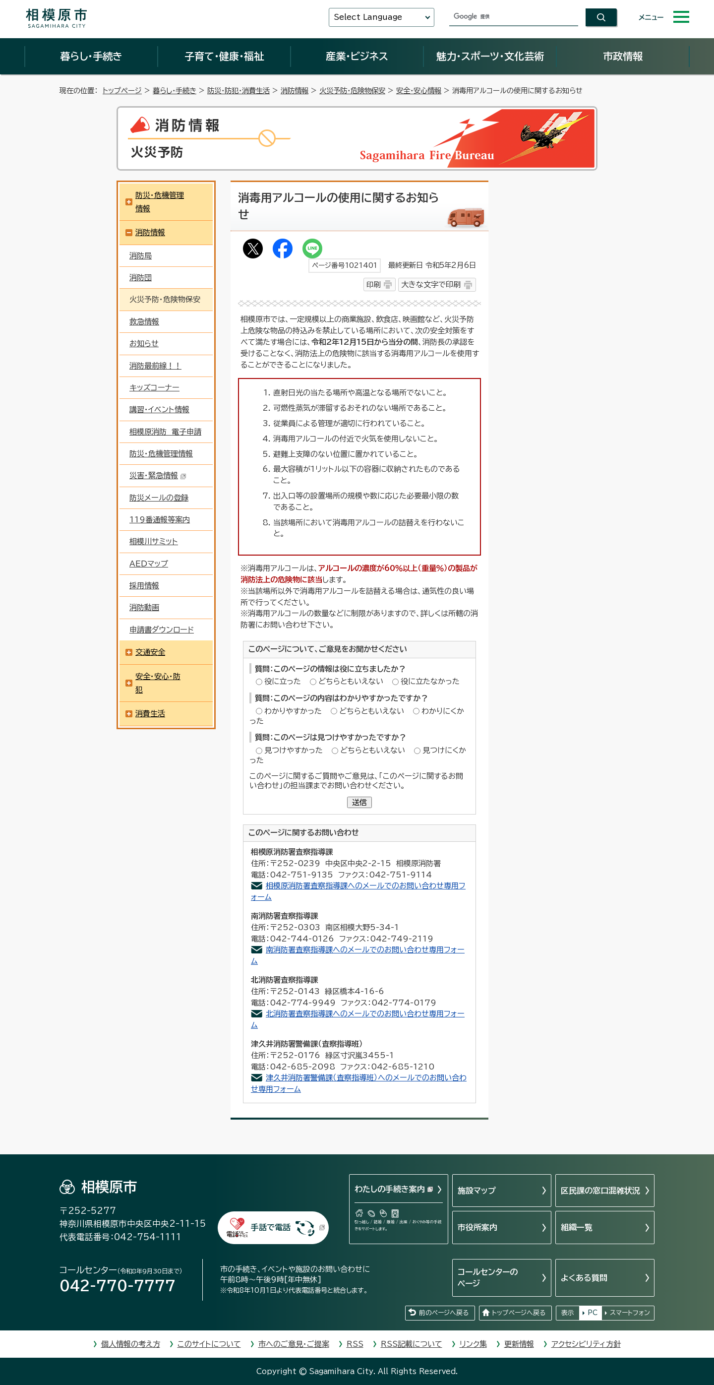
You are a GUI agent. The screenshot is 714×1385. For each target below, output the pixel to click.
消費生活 (150, 713)
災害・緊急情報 (157, 475)
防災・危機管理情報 (159, 201)
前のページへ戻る (444, 1313)
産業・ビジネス (357, 56)
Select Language (368, 17)
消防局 (140, 255)
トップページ (122, 90)
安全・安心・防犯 (157, 683)
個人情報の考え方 (130, 1344)
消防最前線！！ (155, 366)
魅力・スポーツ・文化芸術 (490, 56)
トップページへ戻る (518, 1313)
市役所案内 (477, 1227)
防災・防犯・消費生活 (238, 90)
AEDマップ (148, 563)
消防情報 (294, 90)
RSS (355, 1344)
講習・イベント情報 (159, 409)
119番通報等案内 (159, 519)
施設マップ (477, 1191)
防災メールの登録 (158, 498)
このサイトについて (209, 1344)
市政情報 (623, 56)
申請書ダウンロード (161, 629)
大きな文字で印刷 (431, 284)
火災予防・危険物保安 (352, 90)
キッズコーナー (154, 387)
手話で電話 (288, 1227)
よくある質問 (584, 1278)
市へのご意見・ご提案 (293, 1344)
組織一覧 (577, 1227)
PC (592, 1313)
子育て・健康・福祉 (224, 56)
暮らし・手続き (91, 56)
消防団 (140, 277)
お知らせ (144, 343)
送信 (359, 802)
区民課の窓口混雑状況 (600, 1191)
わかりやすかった (293, 711)
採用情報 (144, 585)
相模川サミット (153, 541)
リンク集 (473, 1344)
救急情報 (144, 321)
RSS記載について (411, 1344)
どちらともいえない (350, 681)
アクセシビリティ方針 (586, 1344)
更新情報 (519, 1344)
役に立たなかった (430, 681)
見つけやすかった (293, 750)
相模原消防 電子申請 (165, 432)
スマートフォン (630, 1313)
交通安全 (150, 652)
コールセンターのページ (488, 1277)
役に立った (282, 681)
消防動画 (144, 607)
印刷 (373, 284)
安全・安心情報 (418, 90)
